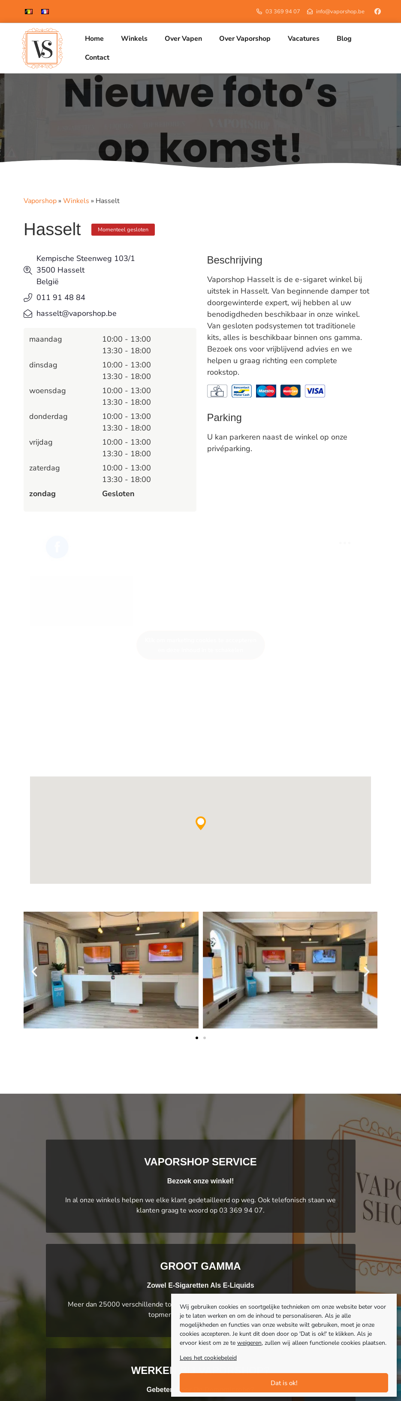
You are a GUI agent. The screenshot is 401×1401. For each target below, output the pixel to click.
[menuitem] (29, 11)
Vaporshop (40, 202)
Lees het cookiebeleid (208, 1358)
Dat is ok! (284, 1383)
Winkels (76, 202)
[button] (201, 824)
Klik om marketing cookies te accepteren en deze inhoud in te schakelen (200, 646)
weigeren (249, 1343)
